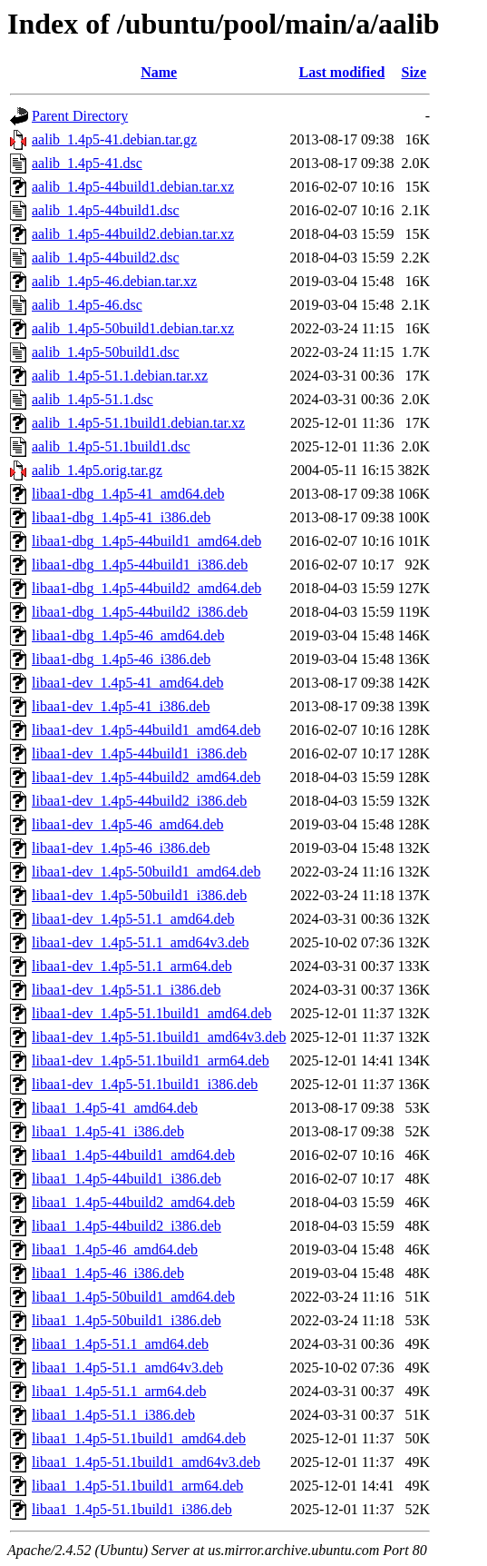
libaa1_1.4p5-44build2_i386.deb (126, 1226)
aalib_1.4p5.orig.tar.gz (97, 470)
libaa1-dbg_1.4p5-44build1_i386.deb (140, 564)
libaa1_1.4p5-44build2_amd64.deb (133, 1202)
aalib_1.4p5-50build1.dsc (106, 352)
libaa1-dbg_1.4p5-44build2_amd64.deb (146, 588)
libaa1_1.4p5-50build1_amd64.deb (133, 1296)
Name (159, 72)
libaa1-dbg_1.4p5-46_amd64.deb (128, 635)
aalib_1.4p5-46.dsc (87, 304)
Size (414, 72)
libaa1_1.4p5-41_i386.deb (108, 1131)
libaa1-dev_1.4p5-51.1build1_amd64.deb (151, 1013)
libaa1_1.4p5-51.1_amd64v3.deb (127, 1367)
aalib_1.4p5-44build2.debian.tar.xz (133, 234)
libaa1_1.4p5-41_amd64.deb (115, 1107)
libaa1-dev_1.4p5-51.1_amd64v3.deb (140, 942)
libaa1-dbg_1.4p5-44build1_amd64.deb (146, 541)
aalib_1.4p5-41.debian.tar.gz (114, 139)
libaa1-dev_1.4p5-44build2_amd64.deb (146, 777)
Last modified (342, 72)
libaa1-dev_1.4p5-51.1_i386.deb (126, 989)
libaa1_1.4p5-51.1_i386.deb (113, 1414)
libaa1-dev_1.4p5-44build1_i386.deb (139, 753)
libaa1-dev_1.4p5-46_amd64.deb (128, 824)
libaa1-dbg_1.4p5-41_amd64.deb (128, 493)
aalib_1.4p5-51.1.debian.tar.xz (120, 375)
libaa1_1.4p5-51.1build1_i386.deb (132, 1509)
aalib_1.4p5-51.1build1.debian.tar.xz (138, 423)
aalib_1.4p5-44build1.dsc (106, 210)
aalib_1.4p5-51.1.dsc (92, 399)
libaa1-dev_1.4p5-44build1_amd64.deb (146, 730)
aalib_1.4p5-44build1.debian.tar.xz (133, 186)
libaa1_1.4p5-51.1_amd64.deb (120, 1344)
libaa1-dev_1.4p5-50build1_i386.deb (139, 895)
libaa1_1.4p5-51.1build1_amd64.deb (139, 1438)
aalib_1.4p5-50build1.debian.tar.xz (133, 328)
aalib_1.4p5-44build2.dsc (106, 257)
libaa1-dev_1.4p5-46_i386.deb (120, 848)
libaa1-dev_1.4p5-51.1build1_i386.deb (145, 1084)
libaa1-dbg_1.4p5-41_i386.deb (121, 517)
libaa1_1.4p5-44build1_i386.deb (126, 1178)
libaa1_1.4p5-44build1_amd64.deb (133, 1155)
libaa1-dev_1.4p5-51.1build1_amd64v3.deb (159, 1037)
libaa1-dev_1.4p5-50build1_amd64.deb (146, 871)
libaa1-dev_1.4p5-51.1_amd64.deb (133, 919)
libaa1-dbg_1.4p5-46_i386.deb (121, 659)
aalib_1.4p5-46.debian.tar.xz (114, 281)
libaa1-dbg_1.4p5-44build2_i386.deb (140, 611)
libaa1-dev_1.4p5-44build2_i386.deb (139, 800)
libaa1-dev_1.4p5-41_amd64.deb (128, 682)
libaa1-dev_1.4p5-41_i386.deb (120, 706)
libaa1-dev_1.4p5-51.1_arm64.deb (132, 966)
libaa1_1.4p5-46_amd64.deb (115, 1249)
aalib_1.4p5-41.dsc (87, 163)
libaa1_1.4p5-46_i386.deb (108, 1273)
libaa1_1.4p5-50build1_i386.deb (126, 1320)
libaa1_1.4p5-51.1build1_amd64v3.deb (146, 1462)
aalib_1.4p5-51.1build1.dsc (111, 446)
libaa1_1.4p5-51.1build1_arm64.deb (137, 1485)
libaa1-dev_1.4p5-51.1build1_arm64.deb (150, 1060)
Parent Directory (80, 116)
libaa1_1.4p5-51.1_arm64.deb (119, 1391)
